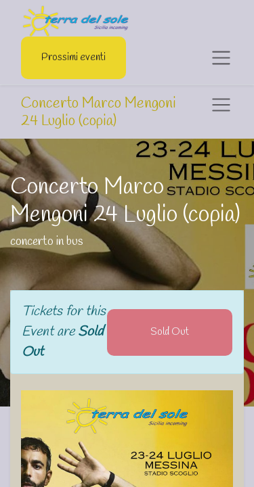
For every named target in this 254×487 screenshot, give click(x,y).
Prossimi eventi (73, 57)
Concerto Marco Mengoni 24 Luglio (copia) (98, 112)
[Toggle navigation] (221, 105)
